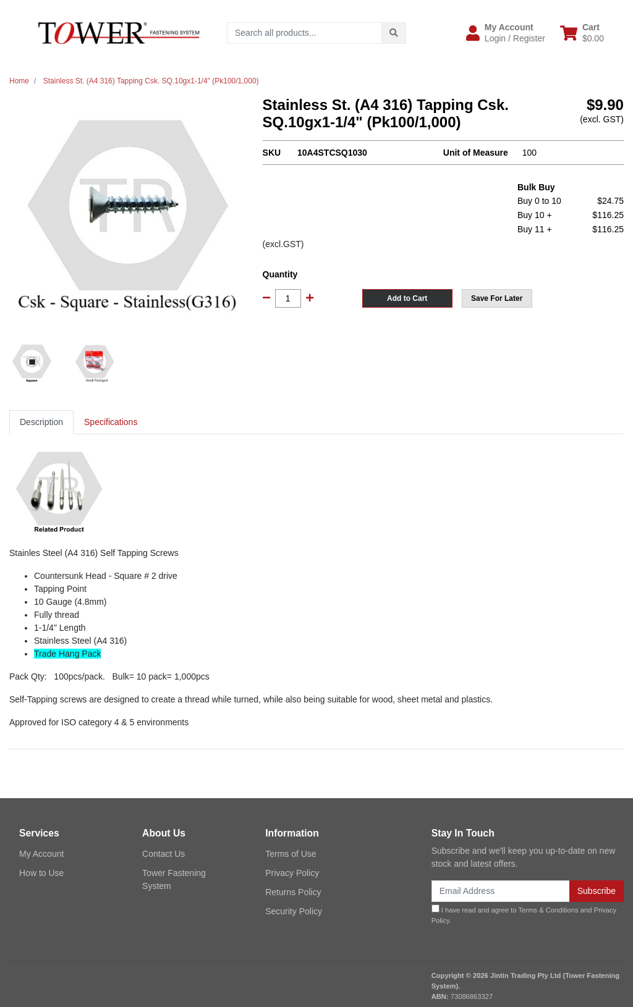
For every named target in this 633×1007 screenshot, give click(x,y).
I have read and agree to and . (524, 914)
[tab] (41, 422)
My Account (41, 854)
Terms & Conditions (549, 910)
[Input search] (304, 33)
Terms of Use (290, 854)
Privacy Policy (292, 873)
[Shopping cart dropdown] (582, 33)
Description (41, 422)
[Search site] (393, 33)
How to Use (41, 873)
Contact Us (163, 854)
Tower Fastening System (174, 879)
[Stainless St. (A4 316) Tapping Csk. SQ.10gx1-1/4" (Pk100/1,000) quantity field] (288, 298)
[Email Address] (500, 891)
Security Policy (293, 911)
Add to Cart (407, 298)
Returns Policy (293, 892)
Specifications (110, 422)
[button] (505, 33)
